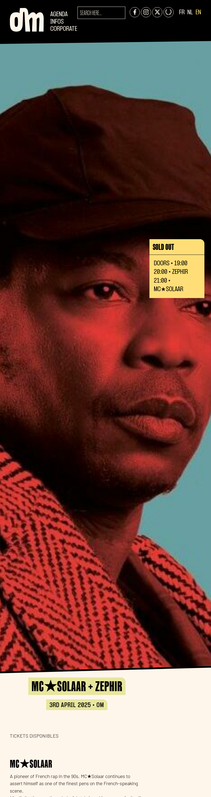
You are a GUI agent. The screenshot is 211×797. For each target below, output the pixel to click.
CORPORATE (63, 29)
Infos (57, 21)
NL (190, 12)
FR (182, 12)
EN (198, 12)
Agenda (59, 14)
